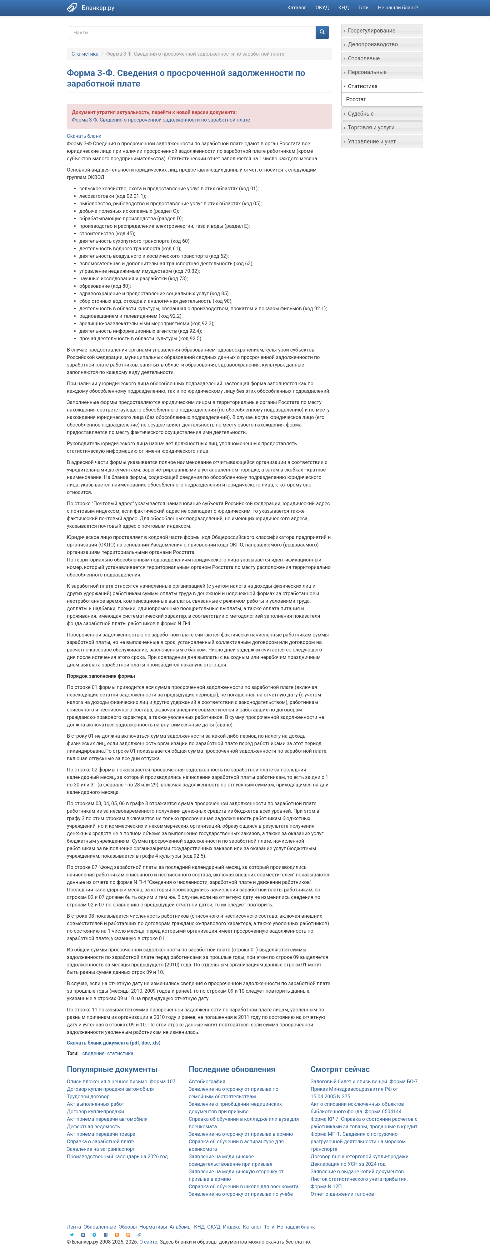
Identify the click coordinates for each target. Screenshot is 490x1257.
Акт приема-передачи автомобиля (107, 1119)
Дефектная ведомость (93, 1127)
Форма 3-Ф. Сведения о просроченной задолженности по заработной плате (161, 120)
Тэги (363, 8)
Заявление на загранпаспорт (101, 1149)
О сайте (148, 1242)
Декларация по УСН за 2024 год (348, 1164)
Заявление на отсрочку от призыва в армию (241, 1134)
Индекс (232, 1227)
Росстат (356, 99)
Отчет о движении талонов (342, 1194)
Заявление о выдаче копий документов (357, 1172)
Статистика (85, 54)
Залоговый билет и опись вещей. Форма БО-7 (364, 1082)
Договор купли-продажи (95, 1112)
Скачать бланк (84, 136)
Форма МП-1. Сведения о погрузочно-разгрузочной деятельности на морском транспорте (358, 1141)
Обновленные (99, 1227)
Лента (74, 1227)
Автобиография (207, 1082)
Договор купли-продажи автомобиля (110, 1089)
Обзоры (128, 1227)
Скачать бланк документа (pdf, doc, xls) (114, 1043)
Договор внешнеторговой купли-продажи (359, 1157)
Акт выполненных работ (95, 1104)
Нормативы (153, 1227)
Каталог (297, 8)
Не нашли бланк (296, 1227)
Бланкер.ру (98, 8)
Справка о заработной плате (100, 1142)
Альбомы (180, 1227)
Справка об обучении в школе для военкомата (243, 1187)
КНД (343, 8)
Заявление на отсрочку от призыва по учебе (241, 1194)
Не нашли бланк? (398, 8)
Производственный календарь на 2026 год (117, 1157)
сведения (93, 1053)
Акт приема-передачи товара (101, 1134)
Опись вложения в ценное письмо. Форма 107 (121, 1082)
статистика (120, 1053)
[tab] (382, 30)
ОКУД (322, 8)
